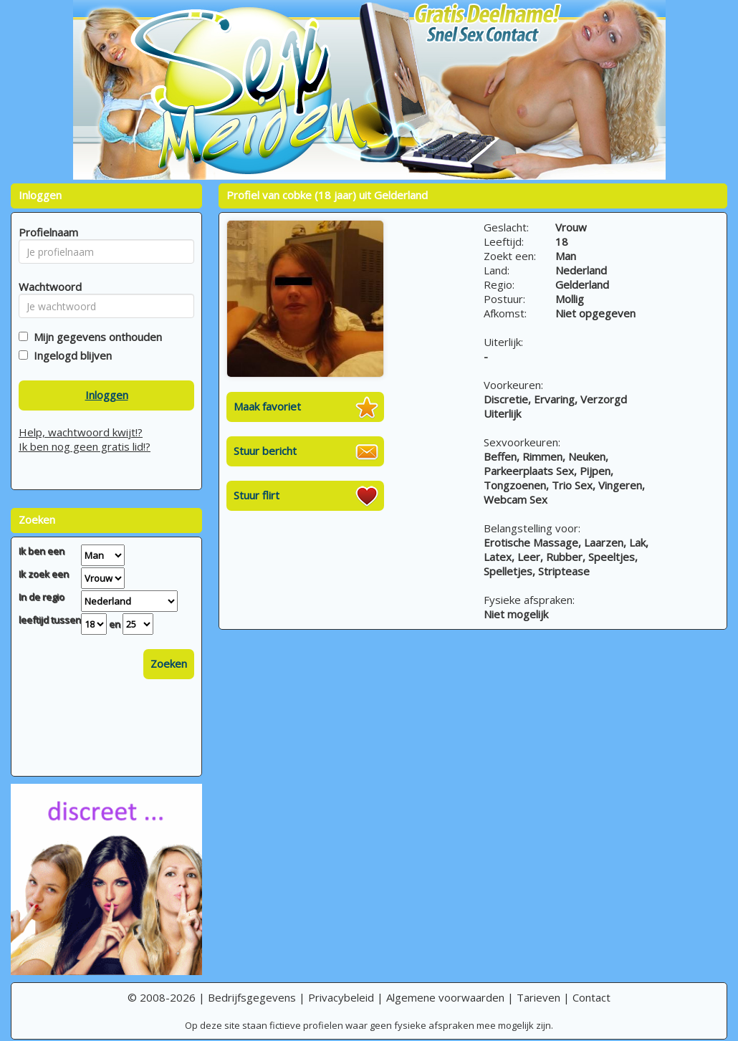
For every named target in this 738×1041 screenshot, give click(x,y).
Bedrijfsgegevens (252, 997)
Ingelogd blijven (70, 355)
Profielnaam (46, 232)
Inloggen (106, 395)
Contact (591, 997)
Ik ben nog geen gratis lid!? (84, 446)
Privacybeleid (341, 997)
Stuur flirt (256, 495)
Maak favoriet (267, 406)
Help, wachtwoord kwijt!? (81, 432)
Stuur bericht (265, 450)
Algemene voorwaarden (445, 997)
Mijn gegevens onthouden (95, 337)
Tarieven (538, 997)
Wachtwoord (46, 286)
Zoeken (168, 663)
